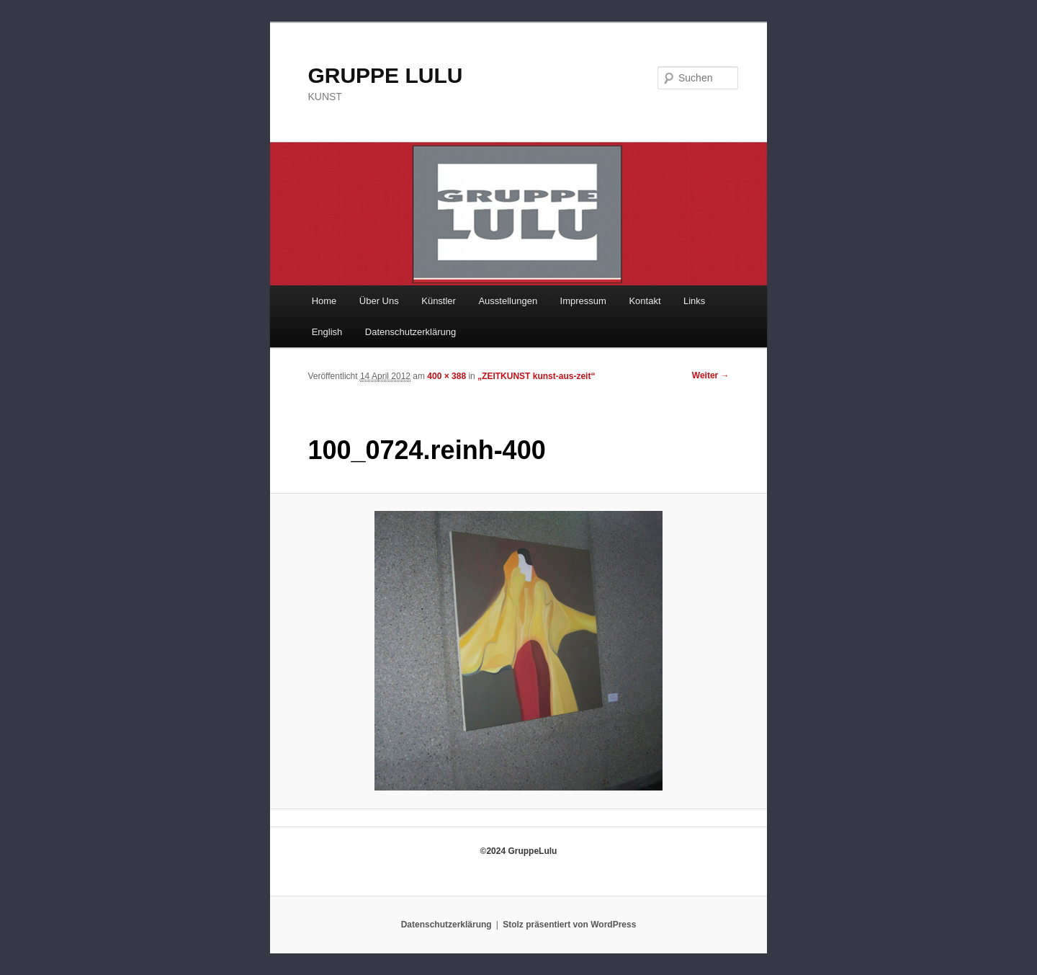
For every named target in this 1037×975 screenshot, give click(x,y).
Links (694, 300)
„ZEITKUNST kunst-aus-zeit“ (536, 376)
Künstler (438, 300)
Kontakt (644, 300)
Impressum (583, 300)
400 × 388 (446, 376)
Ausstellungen (507, 300)
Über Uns (379, 300)
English (327, 331)
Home (324, 300)
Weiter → (711, 375)
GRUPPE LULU (384, 75)
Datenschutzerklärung (410, 331)
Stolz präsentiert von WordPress (569, 925)
